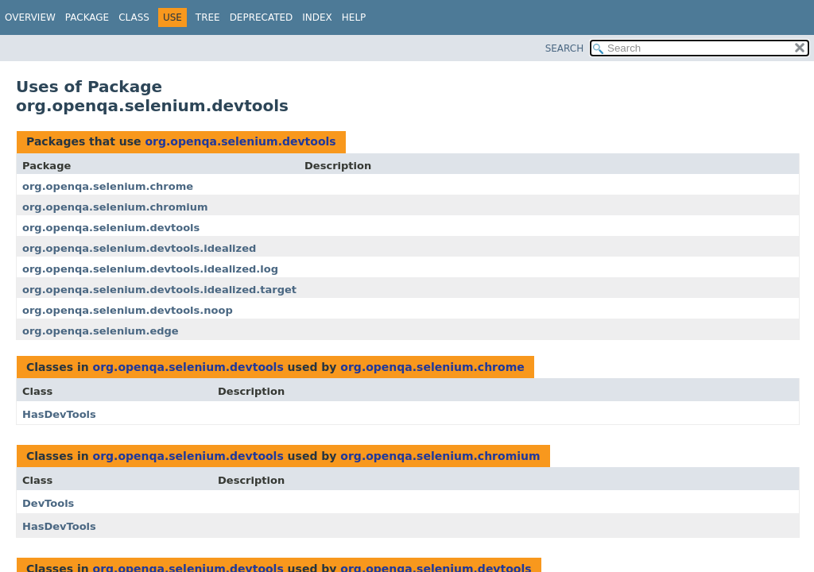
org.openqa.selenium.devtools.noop (127, 310)
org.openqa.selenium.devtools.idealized (139, 248)
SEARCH (564, 48)
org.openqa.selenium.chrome (107, 186)
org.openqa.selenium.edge (100, 331)
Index (317, 17)
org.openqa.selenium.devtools (240, 141)
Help (354, 17)
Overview (30, 17)
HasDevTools (59, 414)
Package (87, 17)
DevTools (48, 503)
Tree (208, 17)
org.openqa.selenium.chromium (115, 207)
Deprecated (261, 17)
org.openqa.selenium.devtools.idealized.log (150, 269)
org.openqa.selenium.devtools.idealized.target (159, 290)
